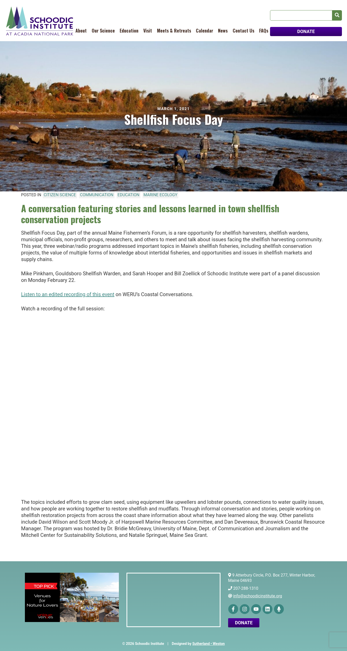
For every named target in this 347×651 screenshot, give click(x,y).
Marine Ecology (160, 194)
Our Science (103, 30)
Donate (244, 622)
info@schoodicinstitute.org (257, 596)
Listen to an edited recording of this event (67, 294)
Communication (97, 194)
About (81, 30)
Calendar (204, 30)
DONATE (306, 31)
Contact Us (243, 30)
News (223, 30)
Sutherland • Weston (208, 644)
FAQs (263, 30)
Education (129, 30)
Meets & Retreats (174, 30)
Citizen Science (60, 194)
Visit (147, 30)
